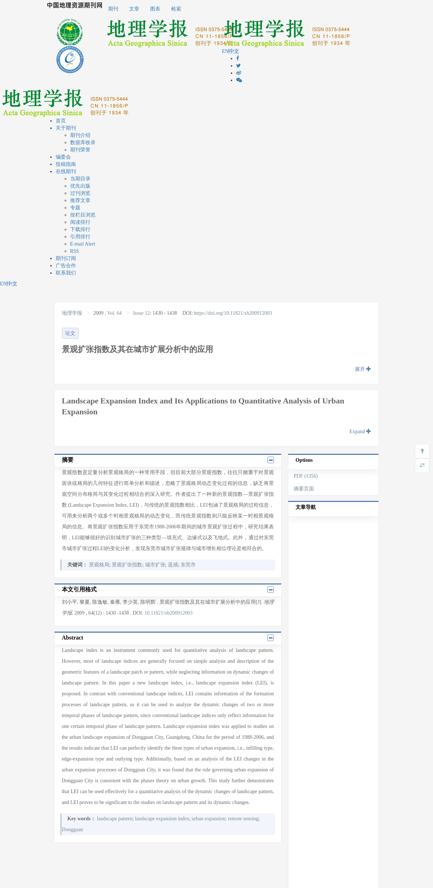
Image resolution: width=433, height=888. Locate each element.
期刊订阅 (66, 258)
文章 (134, 9)
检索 (176, 9)
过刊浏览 (80, 193)
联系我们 (66, 273)
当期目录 (80, 178)
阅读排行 (80, 222)
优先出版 (80, 186)
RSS (74, 251)
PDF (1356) (306, 476)
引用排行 (80, 236)
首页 (61, 120)
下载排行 (80, 229)
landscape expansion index (162, 818)
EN (225, 51)
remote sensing (243, 818)
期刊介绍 (80, 135)
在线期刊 (66, 171)
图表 (155, 9)
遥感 (173, 564)
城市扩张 (155, 564)
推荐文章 (80, 200)
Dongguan (72, 829)
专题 (75, 207)
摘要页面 (304, 488)
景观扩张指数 (127, 564)
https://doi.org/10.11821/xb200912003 (233, 313)
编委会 (63, 157)
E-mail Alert (82, 244)
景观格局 (99, 564)
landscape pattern (114, 818)
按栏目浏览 (82, 215)
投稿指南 (66, 164)
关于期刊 (66, 128)
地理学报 (73, 313)
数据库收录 (82, 142)
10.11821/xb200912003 (168, 613)
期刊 (113, 9)
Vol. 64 (114, 313)
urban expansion (208, 818)
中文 (234, 51)
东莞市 (188, 564)
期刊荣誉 (80, 149)
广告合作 (66, 265)
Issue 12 (141, 313)
